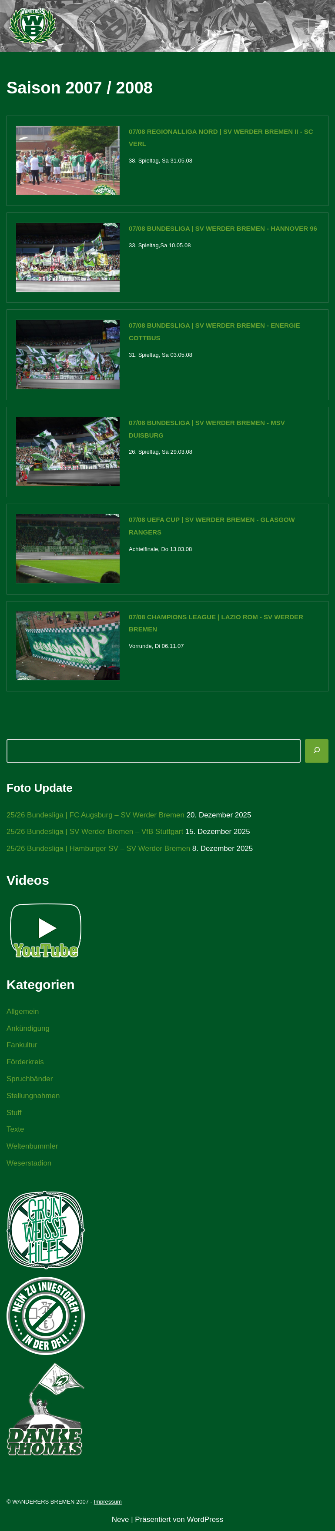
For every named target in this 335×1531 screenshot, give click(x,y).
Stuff (14, 1113)
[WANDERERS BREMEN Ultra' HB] (33, 26)
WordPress (205, 1521)
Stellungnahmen (33, 1096)
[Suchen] (316, 751)
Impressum (108, 1503)
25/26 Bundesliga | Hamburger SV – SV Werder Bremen (99, 849)
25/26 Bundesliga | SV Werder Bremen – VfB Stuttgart (95, 832)
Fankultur (22, 1046)
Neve (120, 1521)
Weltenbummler (32, 1147)
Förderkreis (25, 1063)
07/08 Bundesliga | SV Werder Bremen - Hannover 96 (223, 228)
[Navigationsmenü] (318, 26)
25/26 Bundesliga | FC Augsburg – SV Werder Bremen (96, 815)
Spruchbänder (30, 1080)
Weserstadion (29, 1164)
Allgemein (23, 1012)
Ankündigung (28, 1029)
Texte (15, 1130)
